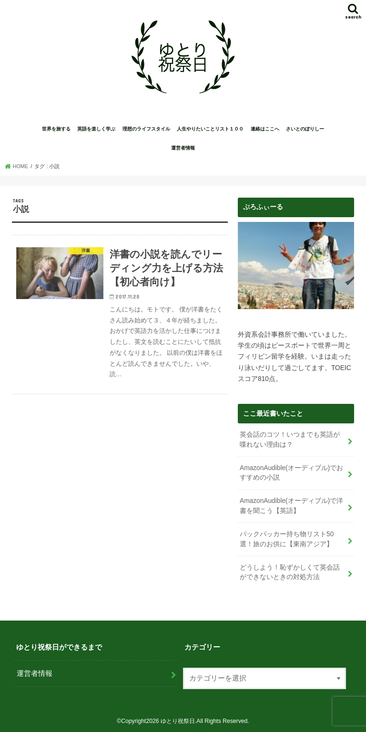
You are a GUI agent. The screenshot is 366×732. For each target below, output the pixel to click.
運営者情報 (183, 147)
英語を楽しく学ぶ (96, 128)
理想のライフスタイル (146, 128)
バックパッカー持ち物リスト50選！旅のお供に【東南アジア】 (287, 539)
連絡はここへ (265, 128)
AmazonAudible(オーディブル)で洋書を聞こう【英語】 (291, 505)
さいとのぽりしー (305, 128)
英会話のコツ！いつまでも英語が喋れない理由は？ (290, 439)
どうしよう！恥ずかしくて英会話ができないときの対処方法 (290, 572)
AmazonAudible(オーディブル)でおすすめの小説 (291, 472)
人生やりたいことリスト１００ (210, 128)
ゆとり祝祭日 (178, 721)
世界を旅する (56, 128)
